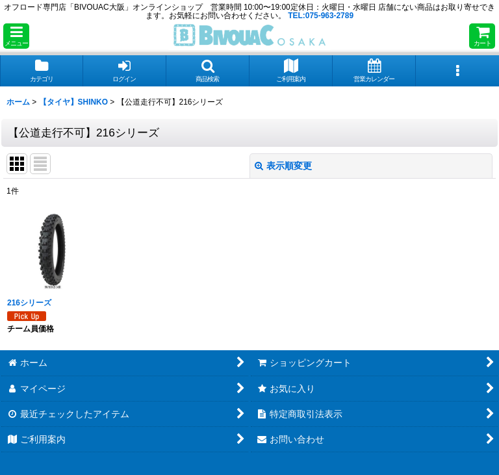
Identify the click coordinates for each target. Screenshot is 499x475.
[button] (16, 36)
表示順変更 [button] (283, 165)
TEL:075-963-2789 (320, 15)
